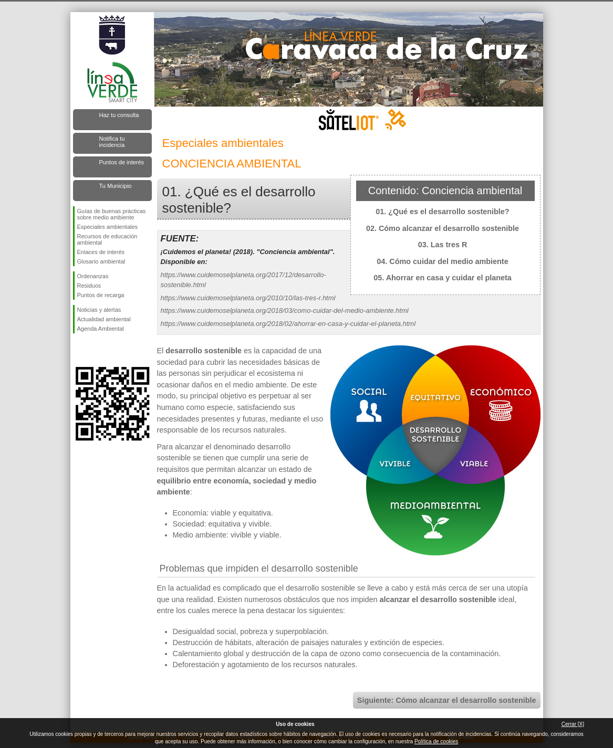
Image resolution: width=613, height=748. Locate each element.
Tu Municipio (115, 186)
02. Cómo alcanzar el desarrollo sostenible (442, 228)
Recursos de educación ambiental (107, 239)
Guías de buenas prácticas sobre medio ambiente (111, 214)
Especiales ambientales (107, 227)
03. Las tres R (442, 244)
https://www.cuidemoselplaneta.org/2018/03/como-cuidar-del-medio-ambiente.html (285, 310)
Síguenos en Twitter (96, 350)
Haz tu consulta (119, 115)
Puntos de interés (121, 162)
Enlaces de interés (101, 252)
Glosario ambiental (101, 261)
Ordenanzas (93, 276)
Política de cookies (436, 741)
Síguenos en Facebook (79, 350)
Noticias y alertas (99, 310)
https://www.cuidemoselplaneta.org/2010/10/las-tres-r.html (248, 298)
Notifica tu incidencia (112, 141)
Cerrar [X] (573, 724)
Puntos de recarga (100, 295)
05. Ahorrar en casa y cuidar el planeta (442, 277)
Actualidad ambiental (104, 319)
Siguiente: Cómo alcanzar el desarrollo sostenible (446, 700)
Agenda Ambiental (100, 328)
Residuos (89, 285)
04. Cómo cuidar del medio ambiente (442, 261)
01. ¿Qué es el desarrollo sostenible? (442, 211)
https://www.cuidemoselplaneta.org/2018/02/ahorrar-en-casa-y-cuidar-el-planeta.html (288, 324)
